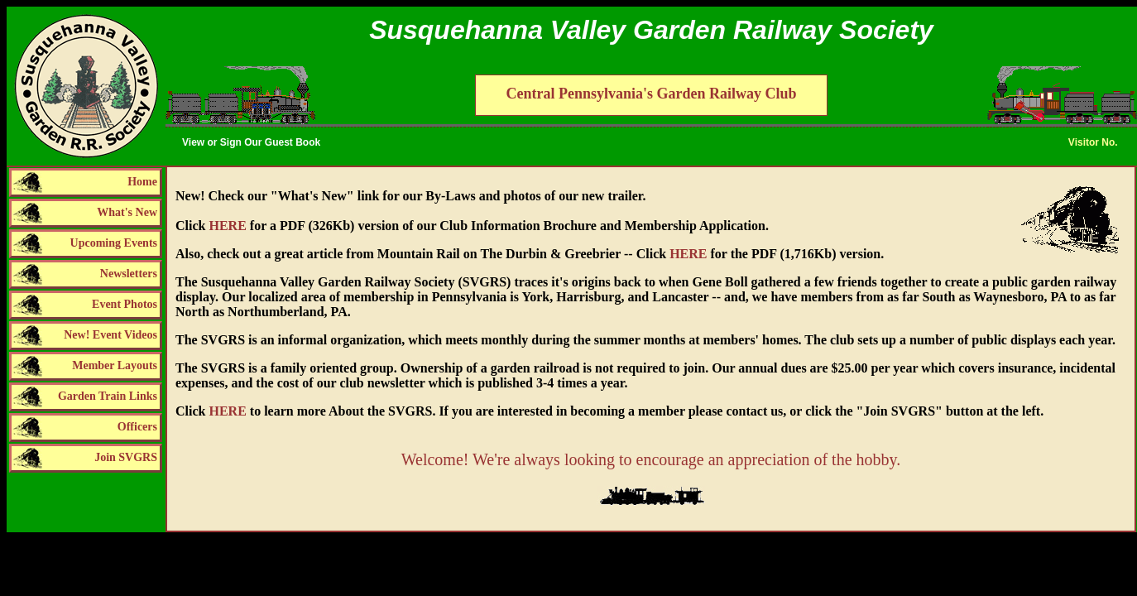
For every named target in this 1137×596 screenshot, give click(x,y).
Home (142, 181)
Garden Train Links (107, 396)
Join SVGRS (125, 457)
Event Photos (124, 304)
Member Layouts (114, 365)
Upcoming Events (113, 243)
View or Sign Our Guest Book (251, 142)
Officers (137, 427)
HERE (227, 226)
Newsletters (128, 273)
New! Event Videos (110, 335)
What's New (127, 212)
